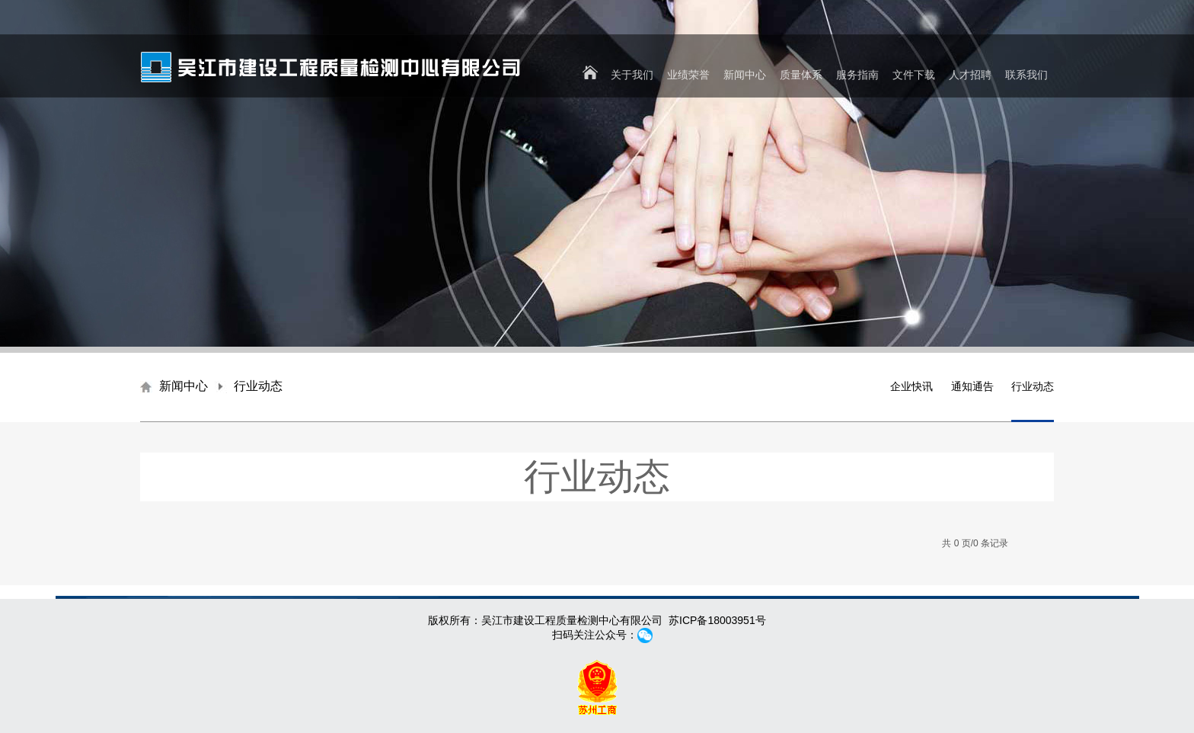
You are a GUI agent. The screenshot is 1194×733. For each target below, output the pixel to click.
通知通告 (972, 386)
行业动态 (1032, 386)
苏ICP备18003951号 (717, 620)
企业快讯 (911, 386)
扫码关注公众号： (597, 635)
